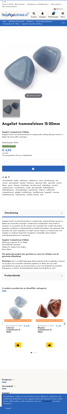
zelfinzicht (51, 190)
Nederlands (59, 9)
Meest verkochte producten (9, 6)
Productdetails (33, 276)
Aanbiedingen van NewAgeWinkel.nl (38, 4)
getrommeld (13, 183)
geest (10, 185)
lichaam (17, 185)
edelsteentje (20, 195)
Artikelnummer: (7, 143)
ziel (56, 180)
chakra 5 (42, 190)
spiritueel (38, 183)
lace (41, 195)
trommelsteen (19, 188)
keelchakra (25, 185)
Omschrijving (33, 213)
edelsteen (24, 180)
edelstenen (33, 180)
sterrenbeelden (21, 190)
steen (41, 180)
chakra (16, 180)
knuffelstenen (38, 192)
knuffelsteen (27, 192)
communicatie (7, 188)
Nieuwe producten (56, 4)
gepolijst (48, 192)
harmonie (30, 183)
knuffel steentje (33, 195)
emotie (59, 183)
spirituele (51, 183)
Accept (8, 408)
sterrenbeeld (7, 180)
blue (45, 183)
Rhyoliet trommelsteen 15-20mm (45, 330)
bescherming (49, 180)
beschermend (36, 185)
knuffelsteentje (8, 195)
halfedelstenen (8, 190)
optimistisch (33, 190)
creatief (55, 185)
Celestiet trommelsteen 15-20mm (13, 330)
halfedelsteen (48, 188)
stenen (5, 183)
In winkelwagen (32, 168)
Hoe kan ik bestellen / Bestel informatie (13, 4)
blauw (4, 185)
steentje (56, 192)
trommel (23, 183)
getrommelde (37, 188)
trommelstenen (8, 192)
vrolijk (28, 188)
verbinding (46, 185)
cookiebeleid (47, 401)
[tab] (33, 213)
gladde (18, 192)
